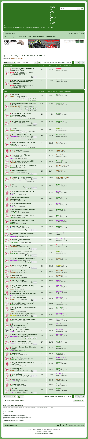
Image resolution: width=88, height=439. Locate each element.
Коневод (12, 277)
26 (35, 338)
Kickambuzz (13, 152)
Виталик (58, 379)
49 (28, 108)
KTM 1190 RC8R (17, 150)
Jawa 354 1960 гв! (18, 226)
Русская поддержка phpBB (44, 431)
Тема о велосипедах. (19, 170)
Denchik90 (13, 315)
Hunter (58, 184)
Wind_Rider (13, 179)
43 (33, 98)
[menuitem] (13, 33)
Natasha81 (59, 265)
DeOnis (58, 226)
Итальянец (16, 353)
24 (30, 338)
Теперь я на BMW (18, 271)
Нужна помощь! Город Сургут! (23, 215)
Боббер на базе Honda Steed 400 (24, 166)
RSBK (11, 195)
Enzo (57, 142)
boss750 (58, 374)
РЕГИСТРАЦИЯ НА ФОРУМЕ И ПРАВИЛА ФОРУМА (22, 69)
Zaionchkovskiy (14, 242)
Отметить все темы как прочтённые (54, 62)
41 (28, 98)
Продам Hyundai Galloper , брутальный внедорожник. (20, 240)
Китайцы (15, 129)
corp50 (58, 368)
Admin (12, 72)
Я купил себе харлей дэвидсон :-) (24, 335)
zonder (58, 303)
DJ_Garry (59, 307)
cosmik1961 (59, 220)
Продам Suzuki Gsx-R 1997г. (20, 330)
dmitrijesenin (14, 136)
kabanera (59, 291)
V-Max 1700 (16, 245)
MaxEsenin (13, 343)
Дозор (12, 295)
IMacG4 (58, 285)
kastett (12, 130)
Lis (57, 94)
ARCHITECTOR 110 (16, 58)
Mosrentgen (13, 228)
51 (33, 108)
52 (35, 108)
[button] (83, 62)
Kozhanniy (59, 103)
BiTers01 (12, 354)
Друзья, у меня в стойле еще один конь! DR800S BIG (21, 325)
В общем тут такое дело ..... (22, 121)
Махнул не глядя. (18, 280)
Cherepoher (59, 239)
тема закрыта (17, 275)
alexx (11, 350)
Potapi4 (12, 311)
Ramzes (12, 158)
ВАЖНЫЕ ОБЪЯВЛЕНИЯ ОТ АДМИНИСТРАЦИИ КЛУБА (18, 74)
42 (30, 98)
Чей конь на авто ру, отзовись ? (23, 314)
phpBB (40, 429)
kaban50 (58, 155)
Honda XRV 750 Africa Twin (21, 341)
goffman (12, 162)
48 (25, 108)
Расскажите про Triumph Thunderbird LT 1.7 (20, 156)
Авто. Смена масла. (19, 298)
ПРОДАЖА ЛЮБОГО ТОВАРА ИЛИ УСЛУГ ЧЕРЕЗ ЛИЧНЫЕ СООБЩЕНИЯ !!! (21, 81)
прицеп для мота (18, 384)
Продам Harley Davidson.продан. (24, 319)
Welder (12, 223)
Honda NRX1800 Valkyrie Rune (23, 135)
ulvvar (11, 327)
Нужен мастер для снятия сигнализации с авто (20, 114)
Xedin (58, 346)
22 (25, 338)
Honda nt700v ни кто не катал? (23, 303)
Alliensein (13, 236)
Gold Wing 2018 (17, 369)
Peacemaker (60, 134)
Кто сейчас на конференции (13, 405)
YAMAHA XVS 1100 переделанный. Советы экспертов (23, 292)
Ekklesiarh (59, 313)
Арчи (11, 123)
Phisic (11, 116)
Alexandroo (13, 213)
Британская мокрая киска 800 (23, 161)
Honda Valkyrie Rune (19, 265)
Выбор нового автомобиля (22, 252)
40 (25, 98)
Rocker (12, 304)
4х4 (13, 185)
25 (33, 338)
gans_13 (12, 145)
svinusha (12, 282)
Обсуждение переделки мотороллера (19, 198)
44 (35, 98)
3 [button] (78, 62)
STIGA (12, 267)
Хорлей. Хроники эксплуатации (23, 258)
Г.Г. (11, 186)
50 (30, 108)
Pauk (11, 217)
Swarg (12, 320)
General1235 (13, 359)
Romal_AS (13, 272)
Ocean (58, 197)
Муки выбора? (17, 374)
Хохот (58, 384)
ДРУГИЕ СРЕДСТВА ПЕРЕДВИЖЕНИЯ (24, 55)
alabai (58, 280)
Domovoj (59, 161)
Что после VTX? (17, 94)
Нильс (12, 289)
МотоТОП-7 (16, 379)
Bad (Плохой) (14, 260)
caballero (12, 96)
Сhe (13, 376)
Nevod (58, 341)
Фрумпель (59, 150)
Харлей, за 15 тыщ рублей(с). (22, 177)
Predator (58, 68)
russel (11, 385)
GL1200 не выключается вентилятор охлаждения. (20, 389)
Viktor (58, 388)
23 (28, 338)
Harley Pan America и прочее (22, 358)
